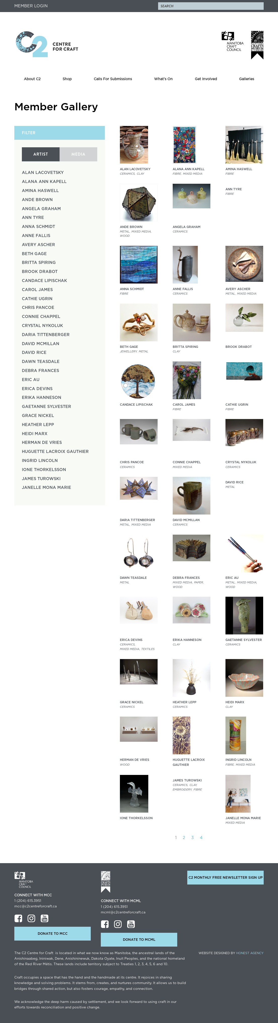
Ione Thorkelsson (44, 470)
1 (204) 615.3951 (27, 901)
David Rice (34, 353)
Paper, (199, 582)
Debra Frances (40, 371)
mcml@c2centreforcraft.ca (123, 912)
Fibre (229, 173)
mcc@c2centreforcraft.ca (35, 906)
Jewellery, (128, 351)
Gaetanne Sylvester (46, 407)
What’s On (163, 79)
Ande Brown (37, 200)
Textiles (148, 649)
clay (140, 173)
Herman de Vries (42, 443)
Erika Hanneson (41, 398)
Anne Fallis (36, 236)
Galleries (246, 79)
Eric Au (30, 380)
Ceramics (180, 231)
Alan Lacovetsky (43, 173)
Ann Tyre (33, 218)
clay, (193, 785)
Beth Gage (34, 254)
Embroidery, (182, 789)
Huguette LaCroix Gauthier (55, 452)
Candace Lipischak (44, 281)
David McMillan (40, 344)
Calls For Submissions (113, 79)
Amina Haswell (40, 191)
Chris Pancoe (38, 308)
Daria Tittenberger (46, 335)
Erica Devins (37, 389)
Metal (143, 351)
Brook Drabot (40, 272)
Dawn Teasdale (41, 362)
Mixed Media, (141, 231)
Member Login (31, 6)
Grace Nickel (38, 416)
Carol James (37, 290)
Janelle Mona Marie (46, 488)
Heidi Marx (35, 434)
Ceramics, (127, 173)
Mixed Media (192, 173)
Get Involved (206, 79)
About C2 (32, 79)
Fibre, (177, 173)
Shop (67, 79)
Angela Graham (41, 209)
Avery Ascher (38, 245)
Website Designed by (231, 953)
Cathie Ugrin (37, 299)
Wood (125, 236)
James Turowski (41, 479)
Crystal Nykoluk (42, 326)
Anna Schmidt (38, 227)
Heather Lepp (38, 425)
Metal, (125, 231)
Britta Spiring (39, 263)
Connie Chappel (41, 317)
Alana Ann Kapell (44, 182)
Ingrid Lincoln (40, 461)
